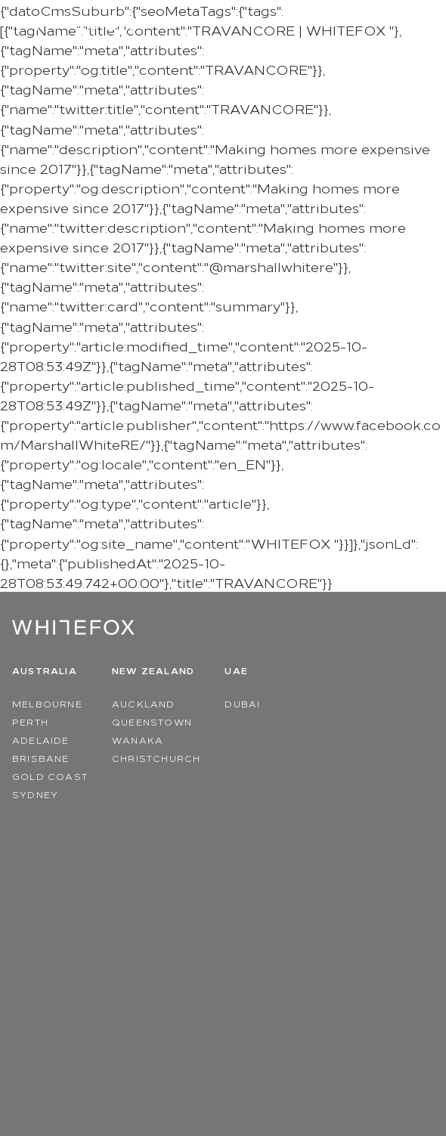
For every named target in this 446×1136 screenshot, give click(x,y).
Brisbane (41, 757)
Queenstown (152, 721)
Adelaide (41, 739)
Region (373, 23)
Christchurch (156, 757)
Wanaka (137, 739)
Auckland (143, 703)
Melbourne (47, 703)
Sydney (35, 794)
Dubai (242, 703)
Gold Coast (50, 775)
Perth (30, 721)
